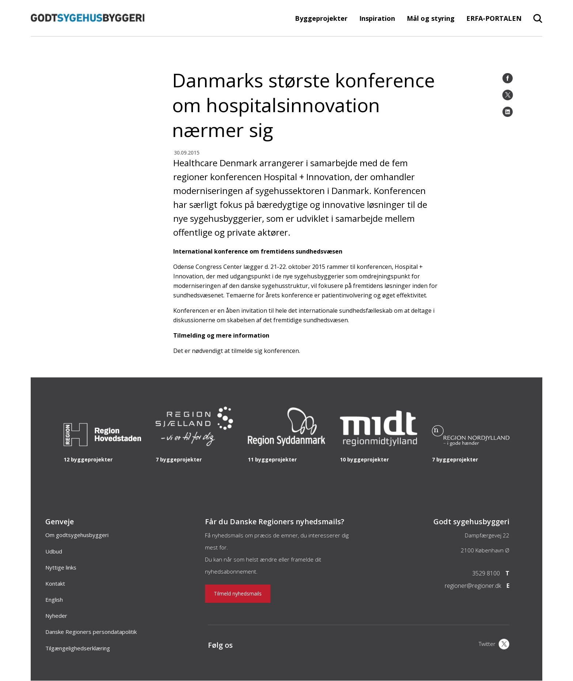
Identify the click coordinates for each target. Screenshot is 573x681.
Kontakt (55, 583)
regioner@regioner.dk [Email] (473, 586)
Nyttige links (60, 567)
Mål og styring (431, 18)
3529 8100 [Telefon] (486, 573)
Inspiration (377, 18)
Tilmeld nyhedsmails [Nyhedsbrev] (238, 593)
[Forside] (87, 32)
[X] (494, 645)
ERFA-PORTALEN (493, 18)
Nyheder (56, 615)
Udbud (53, 551)
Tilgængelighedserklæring (77, 648)
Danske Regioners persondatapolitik (91, 631)
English (54, 599)
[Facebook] (507, 78)
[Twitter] (507, 95)
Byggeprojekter (321, 18)
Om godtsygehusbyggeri (77, 535)
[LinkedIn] (507, 111)
